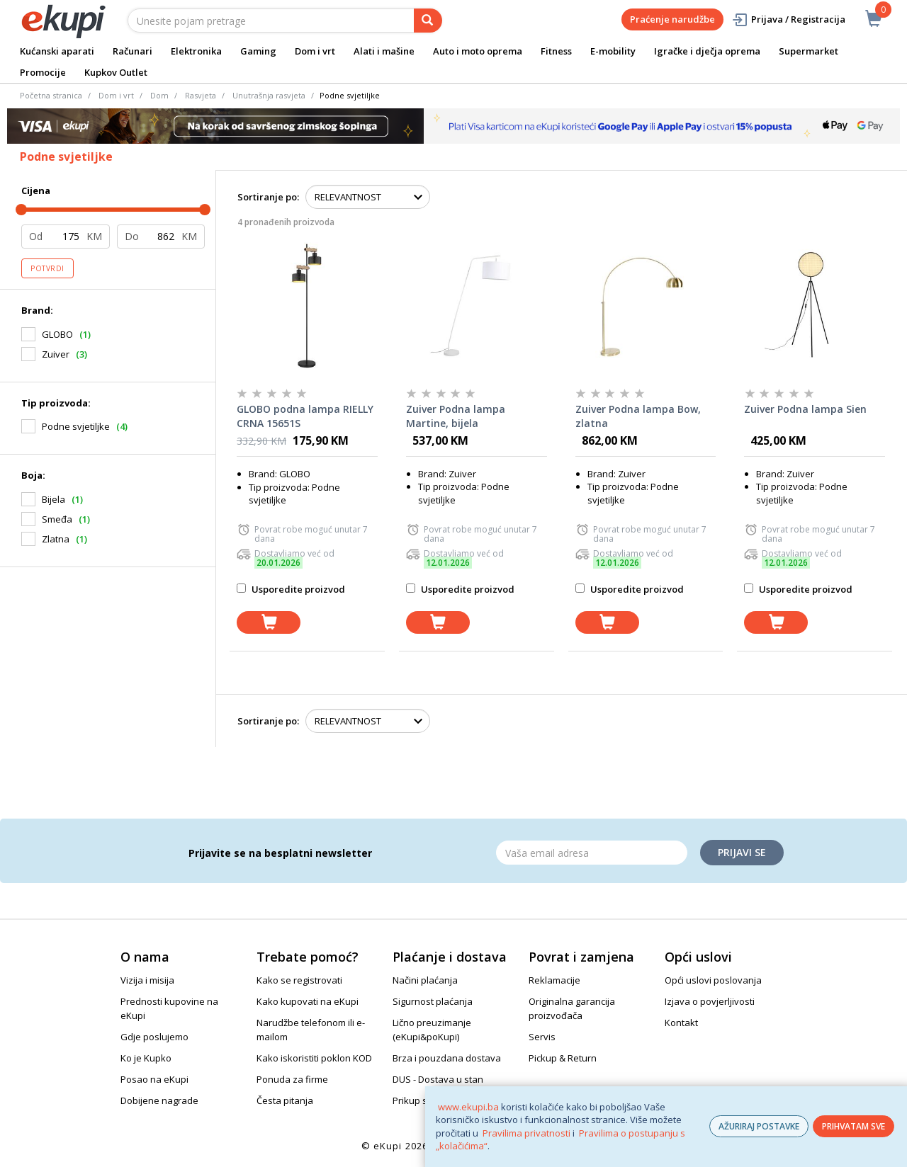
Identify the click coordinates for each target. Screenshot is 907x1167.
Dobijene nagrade (159, 1100)
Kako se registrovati (299, 980)
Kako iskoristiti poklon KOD (314, 1058)
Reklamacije (554, 980)
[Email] (591, 853)
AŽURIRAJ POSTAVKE (759, 1126)
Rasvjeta (200, 95)
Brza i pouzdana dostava (447, 1058)
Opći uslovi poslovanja (713, 980)
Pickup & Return (563, 1058)
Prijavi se (742, 852)
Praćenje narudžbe (672, 19)
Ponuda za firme (292, 1079)
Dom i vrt (315, 51)
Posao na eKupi (154, 1079)
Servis (542, 1036)
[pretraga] (428, 20)
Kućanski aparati (57, 51)
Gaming (258, 51)
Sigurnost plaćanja (433, 1001)
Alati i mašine (384, 51)
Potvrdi (47, 268)
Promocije (43, 72)
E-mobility (613, 51)
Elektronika (196, 51)
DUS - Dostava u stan (438, 1079)
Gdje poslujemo (154, 1036)
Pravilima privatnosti (526, 1133)
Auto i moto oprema (477, 51)
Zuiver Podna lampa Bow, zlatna (638, 416)
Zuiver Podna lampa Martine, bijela (455, 416)
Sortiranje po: (268, 196)
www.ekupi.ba (468, 1106)
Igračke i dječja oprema (707, 51)
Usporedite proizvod (291, 589)
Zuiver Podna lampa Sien (805, 409)
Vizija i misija (147, 980)
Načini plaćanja (425, 980)
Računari (132, 51)
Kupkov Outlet (115, 72)
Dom (159, 95)
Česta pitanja (285, 1100)
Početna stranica (51, 95)
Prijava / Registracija (788, 19)
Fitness (556, 51)
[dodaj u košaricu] (268, 622)
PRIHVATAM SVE (853, 1126)
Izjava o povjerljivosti (710, 1001)
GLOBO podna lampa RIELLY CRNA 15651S (305, 416)
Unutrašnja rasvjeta (268, 95)
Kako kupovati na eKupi (308, 1001)
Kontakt (681, 1022)
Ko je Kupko (145, 1058)
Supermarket (808, 51)
